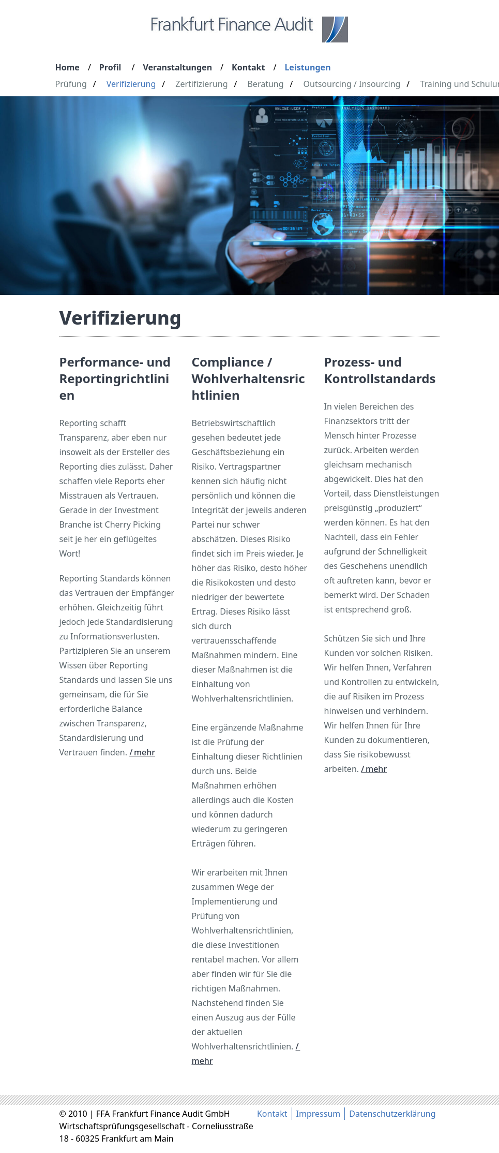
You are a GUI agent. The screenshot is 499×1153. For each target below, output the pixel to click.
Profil (110, 67)
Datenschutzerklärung (392, 1113)
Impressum (318, 1113)
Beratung (265, 84)
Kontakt (248, 67)
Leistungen (307, 67)
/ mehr (142, 752)
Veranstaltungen (177, 67)
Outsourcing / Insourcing (352, 84)
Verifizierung (131, 84)
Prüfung (71, 84)
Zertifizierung (201, 84)
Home (67, 67)
